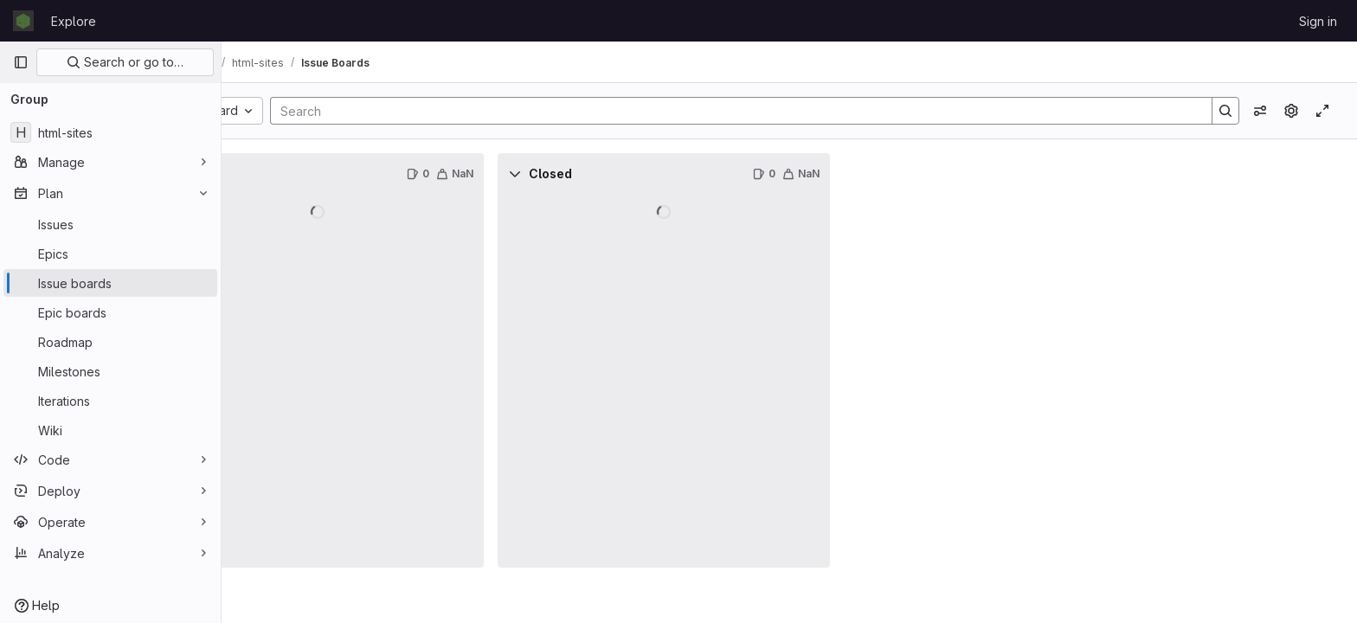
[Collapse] (259, 174)
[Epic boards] (110, 312)
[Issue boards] (110, 283)
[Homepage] (23, 21)
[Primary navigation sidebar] (21, 62)
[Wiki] (110, 430)
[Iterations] (110, 400)
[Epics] (110, 253)
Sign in (1318, 21)
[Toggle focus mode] (1322, 111)
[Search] (778, 110)
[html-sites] (110, 132)
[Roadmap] (110, 342)
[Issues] (110, 224)
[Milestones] (110, 371)
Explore (73, 21)
